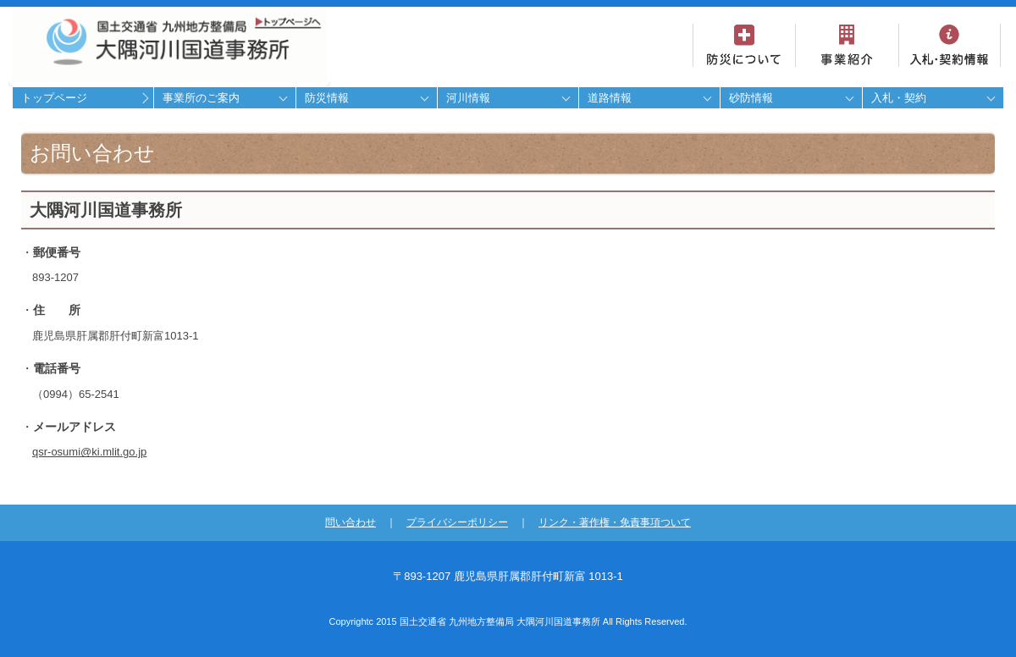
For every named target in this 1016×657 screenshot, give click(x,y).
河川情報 (468, 97)
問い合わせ (350, 522)
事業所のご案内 (201, 97)
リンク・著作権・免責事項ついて (614, 522)
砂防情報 (751, 97)
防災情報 (327, 97)
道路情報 (610, 97)
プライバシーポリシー (457, 522)
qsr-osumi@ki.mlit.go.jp (89, 451)
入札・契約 (898, 97)
